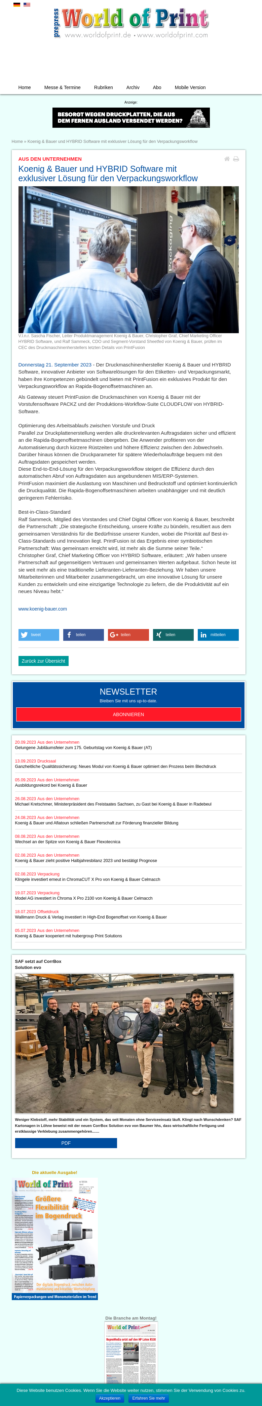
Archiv (133, 87)
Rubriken (103, 87)
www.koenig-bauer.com (42, 609)
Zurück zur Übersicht (43, 661)
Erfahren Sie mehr (148, 1398)
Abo (157, 87)
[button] (39, 635)
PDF (66, 1143)
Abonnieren (128, 714)
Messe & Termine (62, 87)
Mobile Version (190, 87)
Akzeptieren (109, 1398)
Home (24, 87)
